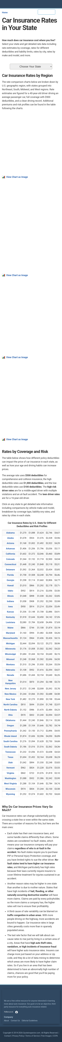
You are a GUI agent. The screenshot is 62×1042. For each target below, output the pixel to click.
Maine (10, 627)
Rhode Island (10, 736)
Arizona (10, 543)
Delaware (10, 569)
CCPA (55, 1036)
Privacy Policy (18, 1036)
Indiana (10, 601)
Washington (10, 778)
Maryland (10, 633)
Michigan (10, 643)
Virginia (10, 773)
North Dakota (10, 710)
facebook (16, 1012)
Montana (10, 664)
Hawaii (10, 585)
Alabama (10, 533)
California (10, 554)
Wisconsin (10, 789)
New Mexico (10, 694)
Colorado (10, 559)
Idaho (10, 590)
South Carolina (10, 741)
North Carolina (10, 704)
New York (10, 699)
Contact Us (15, 1021)
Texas (10, 757)
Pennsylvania (10, 731)
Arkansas (10, 548)
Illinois (10, 596)
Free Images (46, 1036)
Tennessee (10, 752)
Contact (7, 1036)
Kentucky (10, 617)
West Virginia (10, 783)
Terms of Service (32, 1036)
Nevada (10, 675)
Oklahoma (10, 720)
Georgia (10, 580)
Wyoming (10, 794)
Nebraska (10, 670)
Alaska (10, 538)
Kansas (10, 611)
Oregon (10, 725)
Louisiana (10, 622)
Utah (10, 762)
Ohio (10, 715)
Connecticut (10, 564)
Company (8, 1017)
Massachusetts (10, 638)
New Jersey (10, 688)
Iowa (10, 606)
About (6, 1021)
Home (5, 12)
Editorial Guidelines (29, 1021)
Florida (10, 575)
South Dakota (10, 746)
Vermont (10, 767)
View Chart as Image (17, 177)
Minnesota (10, 648)
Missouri (10, 659)
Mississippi (10, 654)
